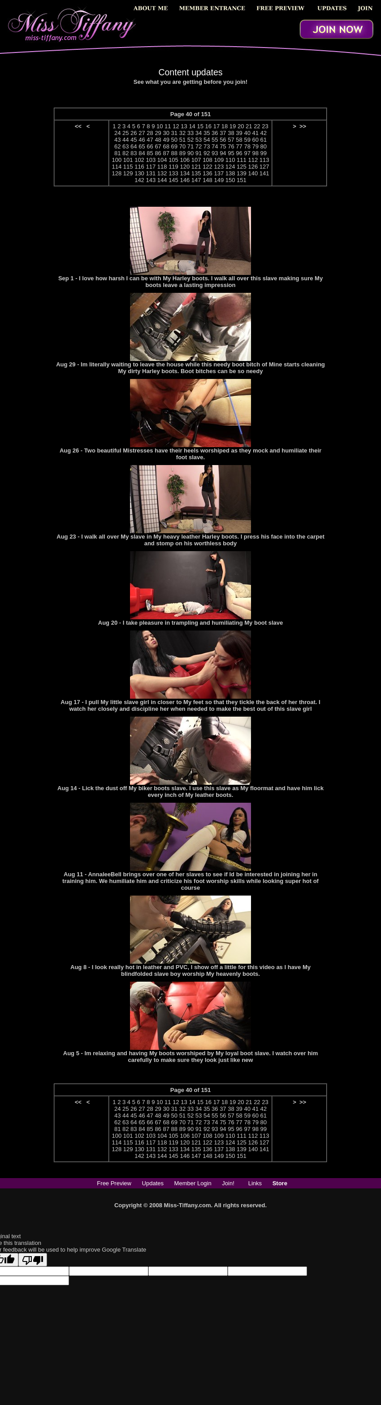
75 (223, 146)
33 (190, 133)
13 (184, 126)
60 (255, 139)
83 (133, 153)
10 (159, 126)
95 (231, 153)
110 (230, 160)
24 (117, 133)
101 (128, 160)
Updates (153, 1183)
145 (173, 180)
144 (162, 180)
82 (125, 153)
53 (198, 139)
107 (196, 160)
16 (208, 126)
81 (117, 153)
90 (190, 153)
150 (230, 180)
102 (139, 160)
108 (207, 160)
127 (264, 166)
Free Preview (114, 1183)
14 (192, 126)
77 (239, 146)
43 (117, 139)
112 (253, 160)
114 (117, 166)
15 (200, 126)
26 (133, 133)
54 (206, 139)
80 (263, 146)
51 (182, 139)
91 (198, 153)
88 (174, 153)
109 (219, 160)
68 (166, 146)
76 (231, 146)
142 (139, 180)
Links (255, 1183)
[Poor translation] (32, 1259)
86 (158, 153)
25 (125, 133)
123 (219, 166)
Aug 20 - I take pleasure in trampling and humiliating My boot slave (190, 622)
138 (230, 173)
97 (247, 153)
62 (117, 146)
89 (182, 153)
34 (198, 133)
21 (249, 126)
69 (174, 146)
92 (206, 153)
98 (255, 153)
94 (223, 153)
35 (206, 133)
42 (263, 133)
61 (263, 139)
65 (142, 146)
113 (264, 160)
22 (257, 126)
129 (128, 173)
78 (247, 146)
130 (139, 173)
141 (264, 173)
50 (174, 139)
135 (196, 173)
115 (128, 166)
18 (224, 126)
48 (158, 139)
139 (242, 173)
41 (255, 133)
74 (215, 146)
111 (242, 160)
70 (182, 146)
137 (219, 173)
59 (247, 139)
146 (185, 180)
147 (196, 180)
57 (231, 139)
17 (216, 126)
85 (150, 153)
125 (242, 166)
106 (185, 160)
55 (215, 139)
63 (125, 146)
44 (125, 139)
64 (133, 146)
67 (158, 146)
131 (151, 173)
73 (206, 146)
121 (196, 166)
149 (219, 180)
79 (255, 146)
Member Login (193, 1183)
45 (133, 139)
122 (207, 166)
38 (231, 133)
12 (176, 126)
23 (265, 126)
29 (158, 133)
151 (242, 180)
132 (162, 173)
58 (239, 139)
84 (142, 153)
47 (150, 139)
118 (162, 166)
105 (173, 160)
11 (168, 126)
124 (230, 166)
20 (241, 126)
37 (223, 133)
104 (162, 160)
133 (173, 173)
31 (174, 133)
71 (190, 146)
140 (253, 173)
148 (207, 180)
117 (151, 166)
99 (263, 153)
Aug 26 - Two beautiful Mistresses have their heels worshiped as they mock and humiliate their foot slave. (190, 454)
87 (166, 153)
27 (142, 133)
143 (151, 180)
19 (232, 126)
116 (139, 166)
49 (166, 139)
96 (239, 153)
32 (182, 133)
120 (185, 166)
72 (198, 146)
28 (150, 133)
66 (150, 146)
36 (215, 133)
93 (215, 153)
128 (117, 173)
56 (223, 139)
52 (190, 139)
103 (151, 160)
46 (142, 139)
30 (166, 133)
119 (173, 166)
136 (207, 173)
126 (253, 166)
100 (117, 160)
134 (185, 173)
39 (239, 133)
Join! (228, 1183)
